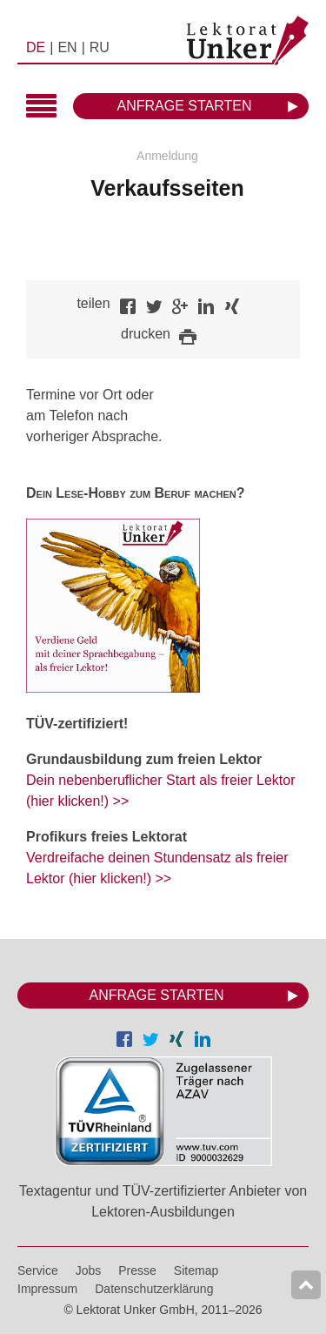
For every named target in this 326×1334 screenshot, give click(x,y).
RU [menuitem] (100, 47)
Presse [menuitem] (137, 1270)
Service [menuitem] (37, 1270)
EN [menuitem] (67, 47)
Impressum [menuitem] (47, 1289)
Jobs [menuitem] (89, 1270)
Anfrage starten (184, 105)
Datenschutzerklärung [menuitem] (154, 1289)
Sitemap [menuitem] (196, 1270)
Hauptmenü (41, 107)
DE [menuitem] (35, 47)
